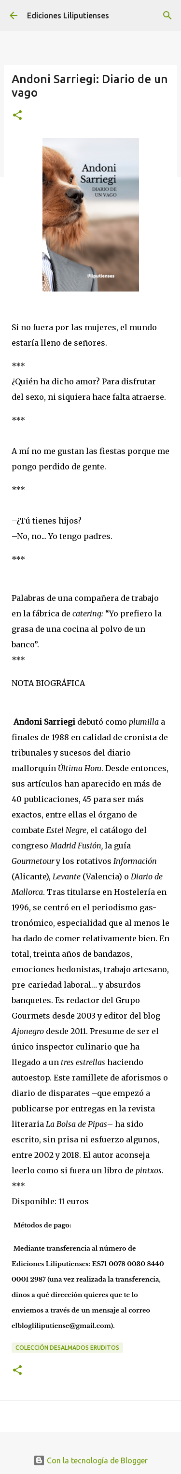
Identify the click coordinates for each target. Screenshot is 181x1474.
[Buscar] (167, 15)
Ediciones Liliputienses (68, 15)
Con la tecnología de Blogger (90, 1460)
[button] (17, 115)
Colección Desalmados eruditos (67, 1347)
